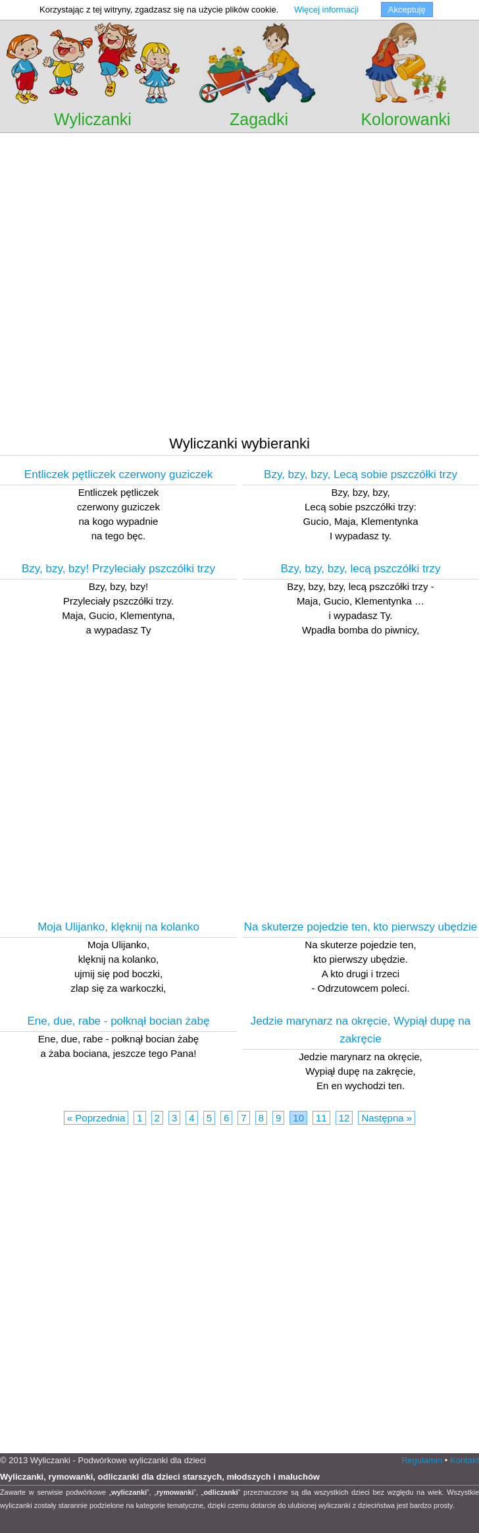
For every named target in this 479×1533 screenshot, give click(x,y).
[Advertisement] (123, 296)
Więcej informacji (326, 9)
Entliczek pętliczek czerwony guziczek (118, 474)
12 (344, 1117)
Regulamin (421, 1460)
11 (321, 1117)
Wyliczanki (93, 119)
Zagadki (259, 119)
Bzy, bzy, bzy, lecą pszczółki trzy (361, 568)
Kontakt (464, 1460)
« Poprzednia (96, 1117)
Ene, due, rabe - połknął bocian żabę (119, 1021)
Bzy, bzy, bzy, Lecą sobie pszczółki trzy (360, 474)
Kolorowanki (405, 119)
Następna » (386, 1117)
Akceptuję (407, 9)
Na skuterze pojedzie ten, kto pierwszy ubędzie (360, 927)
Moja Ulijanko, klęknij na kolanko (118, 927)
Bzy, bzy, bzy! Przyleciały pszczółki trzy (118, 568)
